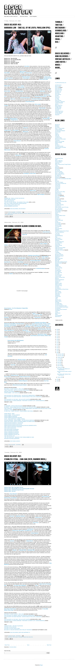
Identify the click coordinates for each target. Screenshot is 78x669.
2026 (57, 329)
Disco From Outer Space (59, 196)
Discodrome (57, 198)
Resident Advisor (58, 106)
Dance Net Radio (58, 88)
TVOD (56, 298)
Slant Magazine (58, 108)
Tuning (56, 311)
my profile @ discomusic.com (60, 82)
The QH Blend (57, 308)
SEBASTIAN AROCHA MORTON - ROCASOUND (13, 422)
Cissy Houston (14, 213)
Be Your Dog (57, 170)
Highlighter (57, 229)
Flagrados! (57, 214)
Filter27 (56, 213)
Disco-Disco (57, 93)
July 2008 (59, 359)
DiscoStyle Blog (58, 200)
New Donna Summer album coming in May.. (23, 225)
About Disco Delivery (24, 16)
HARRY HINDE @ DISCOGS (9, 199)
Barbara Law (10, 213)
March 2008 (59, 365)
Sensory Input (57, 280)
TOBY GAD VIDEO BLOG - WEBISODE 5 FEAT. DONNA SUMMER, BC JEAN (19, 437)
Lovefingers (57, 252)
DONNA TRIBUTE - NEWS (9, 413)
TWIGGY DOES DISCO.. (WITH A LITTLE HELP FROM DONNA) (16, 390)
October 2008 (60, 357)
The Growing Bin (58, 226)
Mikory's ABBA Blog (59, 160)
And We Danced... (58, 85)
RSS (56, 41)
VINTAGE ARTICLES (62, 58)
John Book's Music (58, 242)
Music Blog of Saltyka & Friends (61, 261)
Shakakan (57, 282)
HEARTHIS (59, 36)
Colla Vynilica (57, 184)
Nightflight (57, 265)
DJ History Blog (58, 203)
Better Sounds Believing (59, 173)
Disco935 (57, 95)
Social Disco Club (58, 285)
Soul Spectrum (58, 288)
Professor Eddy (58, 276)
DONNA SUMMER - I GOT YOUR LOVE (12, 392)
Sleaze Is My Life (58, 284)
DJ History (57, 98)
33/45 (56, 159)
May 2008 (59, 362)
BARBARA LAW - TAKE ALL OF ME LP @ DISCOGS (14, 198)
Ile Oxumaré (57, 234)
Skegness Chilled (58, 283)
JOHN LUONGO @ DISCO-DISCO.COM (12, 204)
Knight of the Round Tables (60, 247)
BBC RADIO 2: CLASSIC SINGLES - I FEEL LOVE (13, 388)
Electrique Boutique (58, 209)
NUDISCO (18, 441)
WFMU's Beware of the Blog (60, 147)
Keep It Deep (57, 244)
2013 (57, 344)
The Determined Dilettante (60, 130)
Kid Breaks (57, 246)
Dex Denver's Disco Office (60, 191)
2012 (57, 346)
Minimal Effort (57, 259)
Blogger (41, 665)
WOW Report (57, 148)
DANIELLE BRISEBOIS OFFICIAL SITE (11, 434)
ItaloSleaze (57, 240)
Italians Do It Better (58, 239)
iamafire (10, 309)
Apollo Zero (57, 163)
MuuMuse (57, 264)
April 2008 (59, 364)
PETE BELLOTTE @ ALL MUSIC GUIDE (12, 628)
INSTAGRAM (60, 27)
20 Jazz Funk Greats (59, 158)
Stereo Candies (58, 291)
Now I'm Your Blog (58, 267)
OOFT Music (57, 269)
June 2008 (59, 360)
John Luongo (39, 213)
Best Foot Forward (58, 171)
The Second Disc (58, 113)
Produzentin (57, 140)
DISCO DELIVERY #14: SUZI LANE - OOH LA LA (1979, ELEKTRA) (17, 399)
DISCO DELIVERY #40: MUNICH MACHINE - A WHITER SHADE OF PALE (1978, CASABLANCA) (23, 396)
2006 (57, 380)
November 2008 (60, 355)
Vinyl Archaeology (58, 315)
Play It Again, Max (58, 272)
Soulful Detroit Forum (59, 111)
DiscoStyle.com (58, 92)
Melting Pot (57, 257)
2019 (57, 339)
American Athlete (58, 162)
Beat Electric (57, 169)
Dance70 (56, 87)
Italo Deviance (57, 238)
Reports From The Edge (59, 141)
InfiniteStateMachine (59, 235)
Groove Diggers (58, 223)
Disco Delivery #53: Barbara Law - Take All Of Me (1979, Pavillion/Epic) (27, 26)
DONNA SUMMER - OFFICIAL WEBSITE (12, 415)
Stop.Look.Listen (58, 292)
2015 (57, 341)
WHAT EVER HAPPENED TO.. (24, 632)
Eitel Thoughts (58, 131)
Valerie (56, 314)
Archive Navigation (33, 16)
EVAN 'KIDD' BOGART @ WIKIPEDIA (11, 429)
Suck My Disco (58, 296)
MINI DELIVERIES (61, 56)
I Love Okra (57, 233)
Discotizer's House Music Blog (60, 201)
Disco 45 (56, 195)
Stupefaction (57, 295)
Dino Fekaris (20, 213)
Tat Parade (57, 302)
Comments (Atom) (12, 647)
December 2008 (60, 354)
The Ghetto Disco (58, 303)
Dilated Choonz (58, 192)
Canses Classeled (58, 129)
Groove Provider (58, 225)
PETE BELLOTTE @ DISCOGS (10, 627)
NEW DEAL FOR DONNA (9, 391)
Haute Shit (57, 135)
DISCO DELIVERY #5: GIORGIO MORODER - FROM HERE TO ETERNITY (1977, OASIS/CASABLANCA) (24, 400)
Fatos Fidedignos (58, 210)
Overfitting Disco (58, 270)
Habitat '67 (57, 134)
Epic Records (24, 213)
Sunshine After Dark (59, 112)
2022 (57, 336)
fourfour (56, 133)
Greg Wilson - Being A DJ (60, 101)
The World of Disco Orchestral (60, 309)
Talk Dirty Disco (58, 299)
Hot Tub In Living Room (59, 232)
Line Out (56, 251)
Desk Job (57, 190)
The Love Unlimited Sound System (61, 307)
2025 (57, 331)
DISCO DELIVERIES (14, 208)
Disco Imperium (58, 94)
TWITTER (58, 24)
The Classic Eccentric (59, 146)
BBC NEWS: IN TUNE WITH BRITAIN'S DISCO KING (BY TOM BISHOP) (18, 629)
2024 (57, 332)
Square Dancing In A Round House (61, 289)
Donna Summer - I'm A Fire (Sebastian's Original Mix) (16, 308)
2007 (57, 379)
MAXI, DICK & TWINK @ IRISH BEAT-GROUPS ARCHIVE (15, 203)
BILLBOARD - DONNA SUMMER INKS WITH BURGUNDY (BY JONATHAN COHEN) (20, 407)
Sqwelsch (57, 290)
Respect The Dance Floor (60, 277)
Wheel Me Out (58, 316)
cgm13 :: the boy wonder (59, 128)
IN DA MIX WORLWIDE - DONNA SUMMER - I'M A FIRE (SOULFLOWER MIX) (19, 420)
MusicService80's (58, 263)
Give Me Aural (57, 222)
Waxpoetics (57, 114)
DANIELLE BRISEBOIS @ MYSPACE (11, 433)
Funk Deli (57, 217)
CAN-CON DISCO (22, 208)
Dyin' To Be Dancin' (58, 208)
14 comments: (18, 444)
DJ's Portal (57, 99)
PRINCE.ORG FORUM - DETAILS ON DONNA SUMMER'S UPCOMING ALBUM (19, 421)
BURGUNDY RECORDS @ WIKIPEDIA (11, 438)
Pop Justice (57, 273)
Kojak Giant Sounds (59, 248)
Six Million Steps (58, 107)
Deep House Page (58, 89)
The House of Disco (59, 304)
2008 (57, 352)
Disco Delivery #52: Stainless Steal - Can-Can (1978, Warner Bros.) (25, 457)
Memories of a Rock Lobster (60, 139)
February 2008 (60, 367)
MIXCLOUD (59, 33)
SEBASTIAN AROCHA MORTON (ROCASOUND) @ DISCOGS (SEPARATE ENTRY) (20, 425)
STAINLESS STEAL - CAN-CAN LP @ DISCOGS (13, 625)
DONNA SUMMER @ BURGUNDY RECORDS (13, 417)
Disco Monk (57, 197)
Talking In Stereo (58, 301)
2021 (57, 337)
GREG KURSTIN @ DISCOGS (10, 428)
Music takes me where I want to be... (11, 16)
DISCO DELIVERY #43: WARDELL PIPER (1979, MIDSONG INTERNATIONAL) (19, 615)
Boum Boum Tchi (58, 176)
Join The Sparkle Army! (59, 241)
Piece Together (58, 271)
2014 (57, 342)
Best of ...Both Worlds (59, 172)
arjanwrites (57, 166)
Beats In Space (58, 86)
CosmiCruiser (57, 185)
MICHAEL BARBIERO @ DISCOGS (11, 206)
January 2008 (60, 377)
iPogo (56, 236)
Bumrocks (57, 181)
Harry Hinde (35, 213)
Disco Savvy (57, 96)
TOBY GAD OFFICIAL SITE (9, 435)
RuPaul (56, 143)
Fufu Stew (57, 216)
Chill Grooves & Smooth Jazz (60, 183)
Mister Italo (57, 260)
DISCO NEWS (13, 441)
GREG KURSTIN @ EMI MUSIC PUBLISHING (13, 426)
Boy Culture (57, 127)
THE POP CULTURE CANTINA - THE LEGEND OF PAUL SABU (16, 202)
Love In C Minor (58, 253)
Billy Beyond (57, 124)
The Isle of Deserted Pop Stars (61, 305)
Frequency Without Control (60, 215)
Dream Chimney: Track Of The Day (61, 207)
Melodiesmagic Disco (59, 255)
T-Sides (56, 297)
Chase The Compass (59, 182)
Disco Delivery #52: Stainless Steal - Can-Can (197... (64, 375)
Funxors (56, 221)
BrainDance (57, 177)
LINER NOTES (60, 61)
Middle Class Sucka (59, 258)
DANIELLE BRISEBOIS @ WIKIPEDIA (11, 432)
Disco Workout (58, 202)
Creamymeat (57, 188)
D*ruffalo (56, 189)
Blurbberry (57, 125)
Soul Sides (57, 286)
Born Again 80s (58, 175)
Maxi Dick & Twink (45, 213)
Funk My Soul (57, 219)
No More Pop (57, 266)
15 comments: (18, 212)
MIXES (57, 64)
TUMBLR (58, 21)
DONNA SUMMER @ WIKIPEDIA (10, 416)
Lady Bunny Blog (58, 137)
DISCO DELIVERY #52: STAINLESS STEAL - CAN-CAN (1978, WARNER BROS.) (19, 395)
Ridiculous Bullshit (58, 142)
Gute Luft (57, 227)
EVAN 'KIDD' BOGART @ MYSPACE (11, 430)
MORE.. (58, 67)
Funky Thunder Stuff (59, 220)
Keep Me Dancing (58, 245)
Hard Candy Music (58, 228)
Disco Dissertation (58, 194)
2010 (57, 349)
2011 (57, 347)
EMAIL (57, 39)
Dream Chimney (58, 100)
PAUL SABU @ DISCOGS (9, 200)
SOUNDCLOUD (60, 30)
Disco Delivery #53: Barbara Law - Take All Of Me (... (63, 369)
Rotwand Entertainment (59, 279)
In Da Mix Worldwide (59, 102)
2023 (57, 334)
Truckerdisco (57, 310)
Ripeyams (57, 278)
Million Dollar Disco (58, 105)
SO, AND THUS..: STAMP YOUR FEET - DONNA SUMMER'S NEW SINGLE (18, 411)
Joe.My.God (57, 136)
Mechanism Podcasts (59, 254)
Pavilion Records (10, 214)
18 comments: (18, 635)
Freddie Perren (29, 213)
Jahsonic (56, 104)
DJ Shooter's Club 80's (59, 204)
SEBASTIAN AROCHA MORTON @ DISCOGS (13, 424)
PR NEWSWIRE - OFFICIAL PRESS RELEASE (13, 405)
